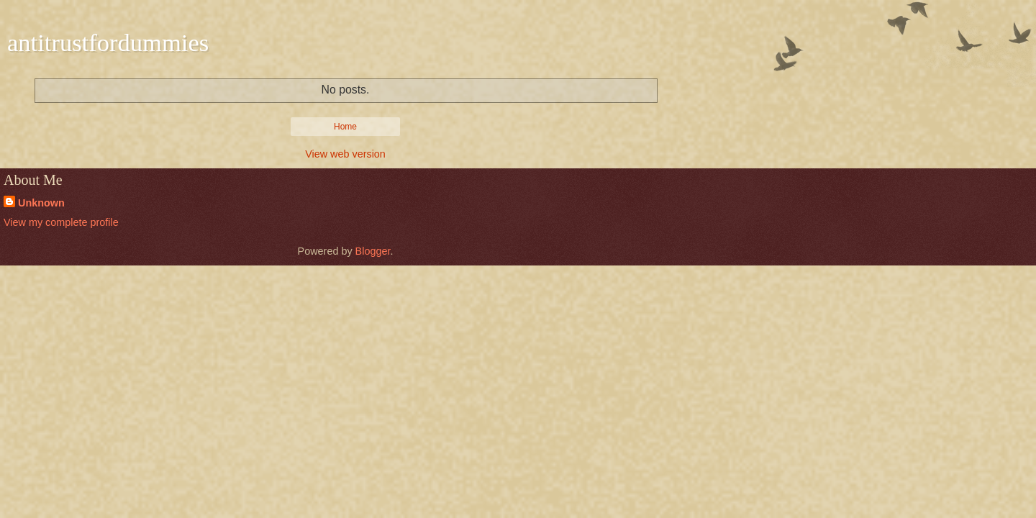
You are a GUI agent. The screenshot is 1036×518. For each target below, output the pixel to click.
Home (345, 127)
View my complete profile (61, 222)
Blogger (373, 251)
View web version (345, 154)
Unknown (41, 203)
